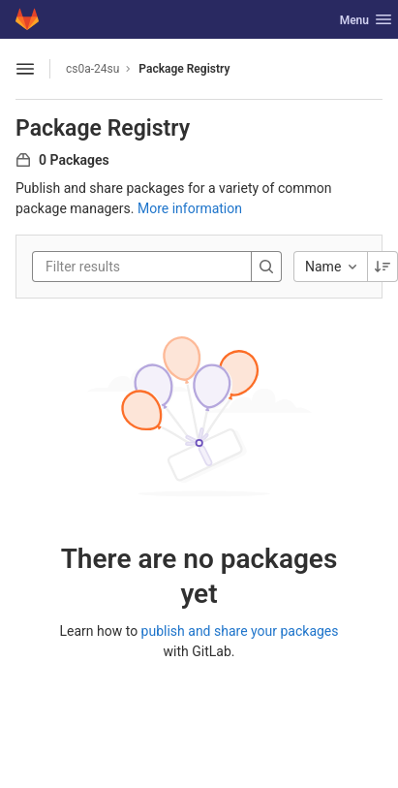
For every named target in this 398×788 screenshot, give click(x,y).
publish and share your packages (240, 631)
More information (190, 208)
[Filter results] (162, 266)
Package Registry (184, 69)
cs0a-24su (92, 69)
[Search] (266, 266)
